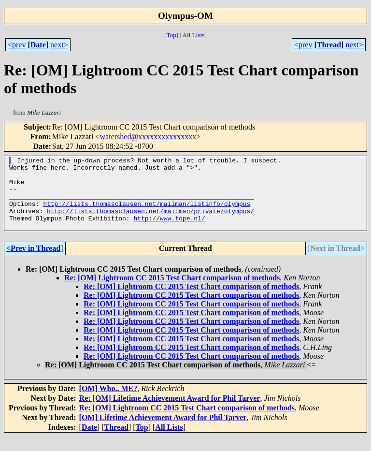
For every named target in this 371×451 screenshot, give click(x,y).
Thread (329, 45)
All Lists (193, 35)
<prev (17, 45)
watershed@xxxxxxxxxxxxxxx (148, 136)
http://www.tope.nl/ (169, 231)
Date (38, 45)
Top (171, 35)
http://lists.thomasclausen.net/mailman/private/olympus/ (150, 222)
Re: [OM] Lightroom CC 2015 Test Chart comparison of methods (172, 292)
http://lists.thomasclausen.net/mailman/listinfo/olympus (146, 213)
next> (59, 45)
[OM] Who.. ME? (108, 403)
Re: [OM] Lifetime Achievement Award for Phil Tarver (169, 412)
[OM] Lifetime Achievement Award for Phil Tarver (163, 432)
